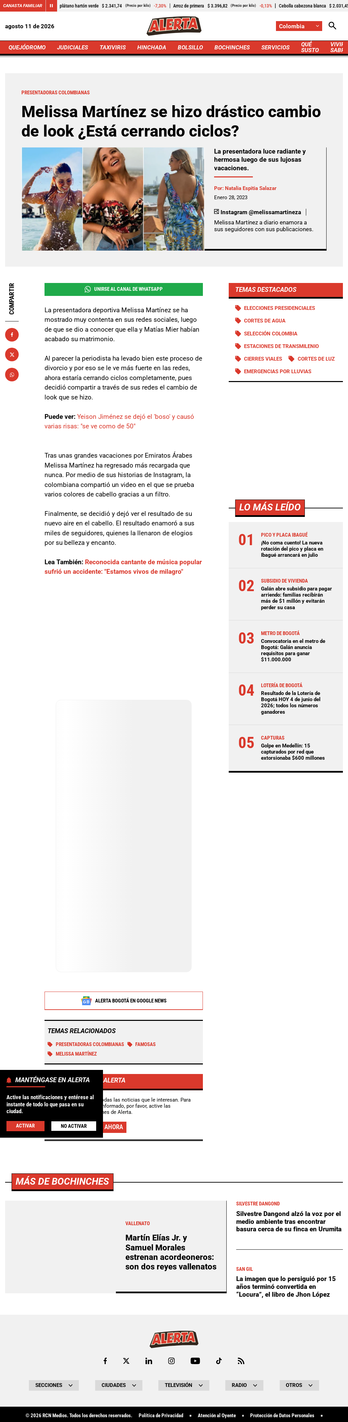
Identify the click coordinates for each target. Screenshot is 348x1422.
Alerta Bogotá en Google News (123, 1000)
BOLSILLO (190, 47)
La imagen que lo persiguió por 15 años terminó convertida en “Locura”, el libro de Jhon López (286, 1286)
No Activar (74, 1126)
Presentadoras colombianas (86, 1044)
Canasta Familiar (22, 5)
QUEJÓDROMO (27, 47)
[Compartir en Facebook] (12, 335)
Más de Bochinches (62, 1181)
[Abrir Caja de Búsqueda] (332, 26)
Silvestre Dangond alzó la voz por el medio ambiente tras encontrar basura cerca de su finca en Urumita (289, 1221)
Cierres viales (263, 359)
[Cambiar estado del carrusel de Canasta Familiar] (51, 6)
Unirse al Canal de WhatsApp (124, 289)
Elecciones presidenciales (279, 308)
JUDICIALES (72, 47)
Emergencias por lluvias (277, 371)
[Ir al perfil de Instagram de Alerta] (171, 1361)
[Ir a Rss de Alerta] (241, 1361)
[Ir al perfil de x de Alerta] (126, 1361)
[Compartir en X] (12, 354)
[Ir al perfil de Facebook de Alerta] (105, 1361)
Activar (25, 1126)
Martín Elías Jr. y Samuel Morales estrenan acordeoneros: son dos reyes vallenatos (170, 1252)
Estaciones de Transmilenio (281, 346)
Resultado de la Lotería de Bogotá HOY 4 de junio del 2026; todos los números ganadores (290, 702)
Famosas (141, 1044)
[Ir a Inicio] (174, 26)
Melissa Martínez (72, 1054)
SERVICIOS (275, 47)
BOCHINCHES (232, 47)
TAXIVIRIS (113, 47)
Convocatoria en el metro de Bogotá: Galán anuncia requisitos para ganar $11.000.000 (293, 650)
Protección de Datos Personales (282, 1415)
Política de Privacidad (161, 1415)
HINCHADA (151, 47)
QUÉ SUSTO (310, 47)
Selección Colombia (270, 334)
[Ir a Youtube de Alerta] (195, 1361)
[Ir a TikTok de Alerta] (219, 1361)
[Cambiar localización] (299, 26)
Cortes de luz (316, 359)
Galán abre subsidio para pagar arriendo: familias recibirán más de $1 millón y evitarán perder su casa (296, 598)
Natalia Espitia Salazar (251, 188)
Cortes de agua (264, 321)
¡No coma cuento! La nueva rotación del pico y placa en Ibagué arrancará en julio (292, 549)
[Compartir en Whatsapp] (12, 374)
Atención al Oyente (217, 1415)
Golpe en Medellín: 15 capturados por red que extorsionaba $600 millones (293, 752)
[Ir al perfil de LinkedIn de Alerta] (148, 1361)
